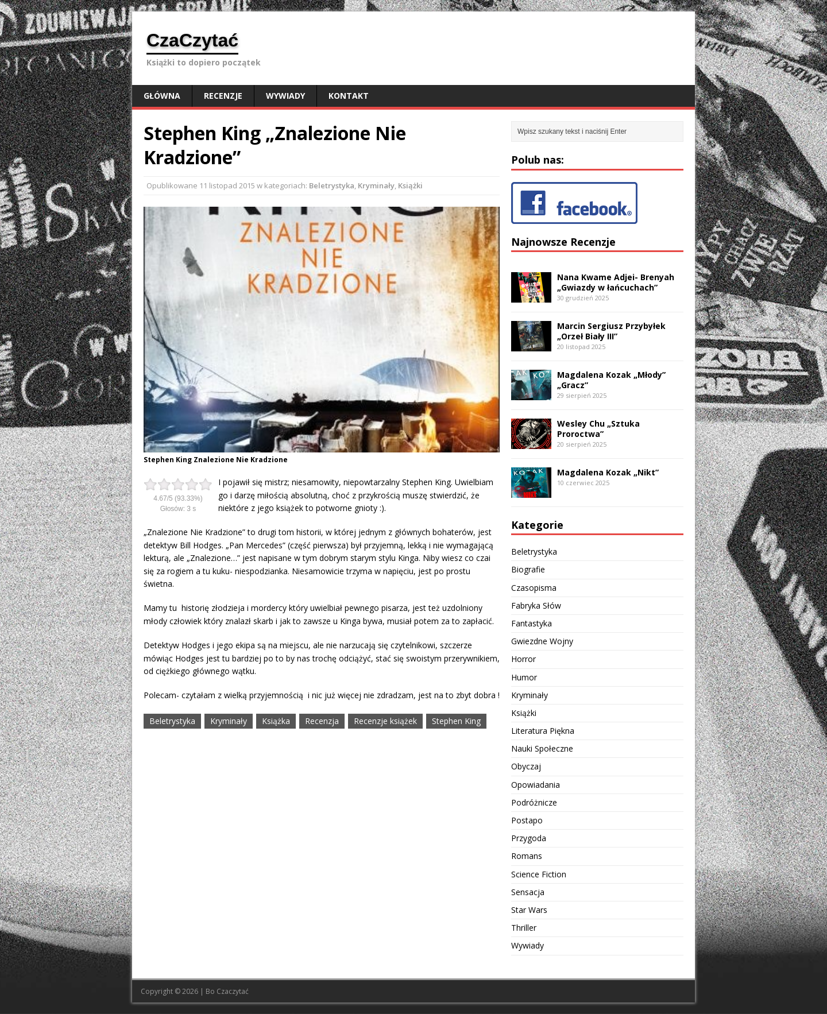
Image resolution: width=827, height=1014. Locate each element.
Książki (410, 185)
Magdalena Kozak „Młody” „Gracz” (611, 379)
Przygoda (528, 838)
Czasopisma (534, 587)
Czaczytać (233, 991)
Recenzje (223, 95)
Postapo (527, 820)
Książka (276, 720)
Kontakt (349, 95)
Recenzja (322, 720)
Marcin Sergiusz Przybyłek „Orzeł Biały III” (611, 331)
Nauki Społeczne (542, 748)
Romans (526, 855)
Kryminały (376, 185)
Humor (524, 677)
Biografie (528, 569)
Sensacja (527, 892)
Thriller (523, 927)
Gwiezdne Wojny (542, 641)
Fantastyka (531, 623)
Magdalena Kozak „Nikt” (608, 472)
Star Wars (529, 909)
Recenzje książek (385, 720)
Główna (162, 95)
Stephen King (456, 720)
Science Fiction (538, 874)
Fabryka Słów (536, 605)
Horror (523, 658)
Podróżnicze (534, 802)
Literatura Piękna (542, 730)
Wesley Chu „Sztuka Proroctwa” (598, 428)
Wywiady (285, 95)
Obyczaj (526, 766)
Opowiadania (535, 784)
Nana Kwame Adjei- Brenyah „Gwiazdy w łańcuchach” (615, 282)
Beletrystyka (331, 185)
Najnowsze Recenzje (563, 242)
